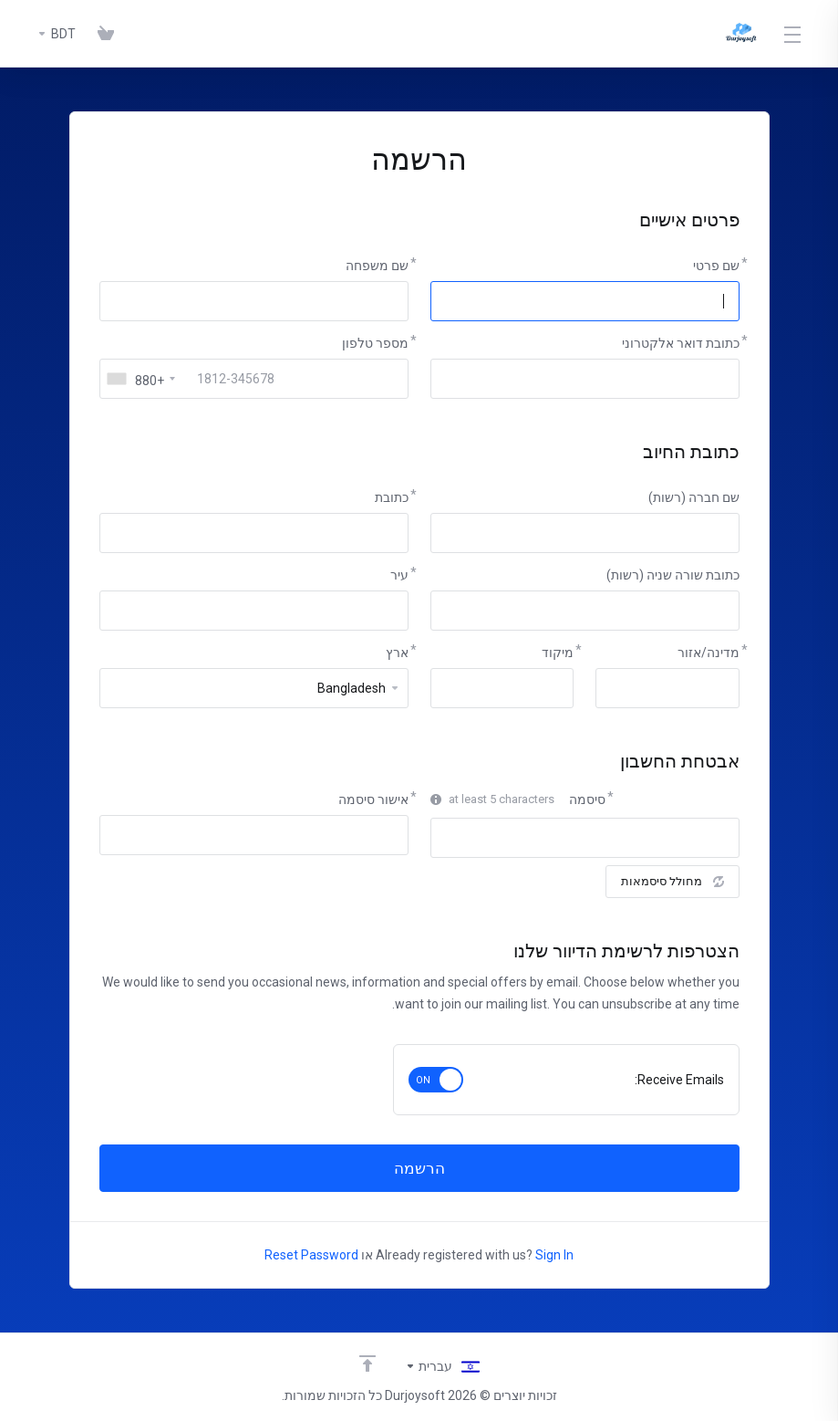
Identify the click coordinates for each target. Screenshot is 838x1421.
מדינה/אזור (709, 652)
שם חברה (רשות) (694, 497)
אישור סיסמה (373, 799)
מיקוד (558, 652)
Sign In (554, 1255)
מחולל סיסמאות (672, 881)
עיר (399, 575)
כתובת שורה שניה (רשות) (673, 575)
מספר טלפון (375, 343)
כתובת (392, 497)
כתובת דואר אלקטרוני (681, 343)
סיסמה (587, 799)
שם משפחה (377, 265)
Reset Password (311, 1255)
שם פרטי (716, 265)
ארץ (397, 652)
